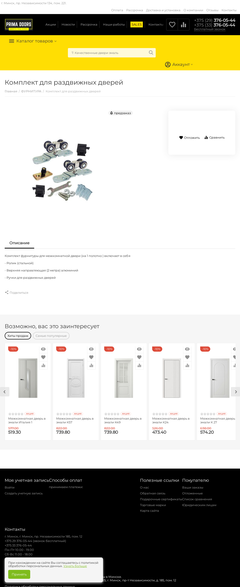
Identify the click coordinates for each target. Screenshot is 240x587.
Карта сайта (149, 508)
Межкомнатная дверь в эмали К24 (171, 418)
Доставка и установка (163, 10)
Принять (19, 574)
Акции (50, 24)
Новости (68, 24)
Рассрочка (134, 10)
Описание (19, 243)
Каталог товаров (34, 41)
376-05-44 (214, 20)
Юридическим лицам (199, 502)
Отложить (189, 138)
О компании (193, 10)
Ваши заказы (192, 485)
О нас (144, 485)
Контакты (229, 10)
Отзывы (212, 10)
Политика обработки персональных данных (40, 584)
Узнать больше (75, 566)
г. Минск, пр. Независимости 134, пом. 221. (33, 3)
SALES (136, 24)
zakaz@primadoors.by (22, 556)
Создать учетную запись (24, 491)
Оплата (117, 10)
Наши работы (114, 24)
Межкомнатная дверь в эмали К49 (123, 418)
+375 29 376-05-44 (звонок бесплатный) (35, 538)
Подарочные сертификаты (161, 497)
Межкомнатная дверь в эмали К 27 (219, 418)
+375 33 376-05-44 (18, 543)
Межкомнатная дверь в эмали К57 (75, 418)
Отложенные (192, 491)
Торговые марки (153, 502)
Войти (10, 485)
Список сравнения (197, 497)
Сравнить (214, 137)
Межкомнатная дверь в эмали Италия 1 (27, 418)
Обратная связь (152, 491)
